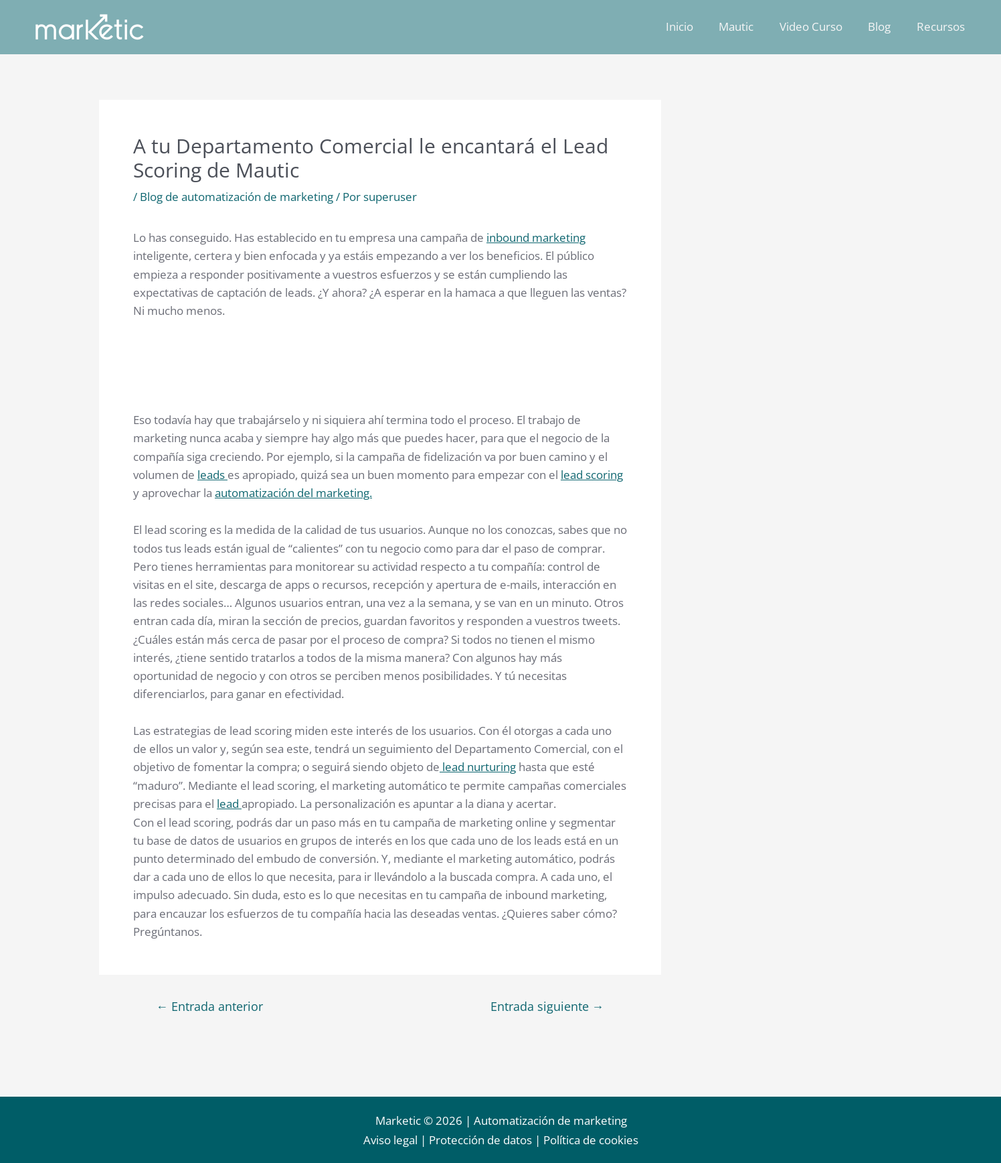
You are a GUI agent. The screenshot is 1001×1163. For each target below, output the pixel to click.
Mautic (746, 26)
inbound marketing (535, 237)
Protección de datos (480, 1140)
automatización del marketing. (293, 492)
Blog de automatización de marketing (236, 196)
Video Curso (818, 26)
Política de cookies (590, 1140)
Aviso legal (390, 1140)
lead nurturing (478, 765)
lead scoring (592, 474)
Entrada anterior (210, 1004)
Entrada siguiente (547, 1004)
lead (229, 801)
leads (212, 474)
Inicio (693, 26)
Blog (884, 26)
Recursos (942, 26)
